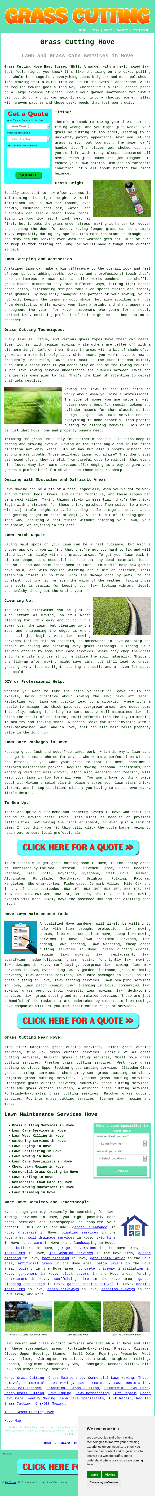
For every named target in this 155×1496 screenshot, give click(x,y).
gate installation (107, 1258)
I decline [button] (110, 1474)
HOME (82, 30)
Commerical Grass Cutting (72, 1388)
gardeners (27, 1274)
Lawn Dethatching (92, 1393)
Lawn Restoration (131, 1383)
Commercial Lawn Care (126, 1388)
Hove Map (12, 1421)
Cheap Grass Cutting (24, 1393)
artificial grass (35, 1263)
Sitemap (7, 1453)
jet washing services (71, 1253)
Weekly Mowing (41, 1398)
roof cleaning (55, 1258)
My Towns (10, 1482)
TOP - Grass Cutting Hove (29, 1412)
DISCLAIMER (141, 30)
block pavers (75, 1274)
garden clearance (89, 1227)
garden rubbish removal (90, 1284)
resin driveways (63, 1289)
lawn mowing (129, 1099)
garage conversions (77, 1248)
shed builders (18, 1248)
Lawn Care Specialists (82, 1398)
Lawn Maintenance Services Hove (50, 1114)
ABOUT (108, 30)
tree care (32, 1243)
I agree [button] (94, 1474)
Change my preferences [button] (104, 1482)
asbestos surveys (118, 1289)
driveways (27, 1232)
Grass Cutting (30, 1378)
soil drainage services (51, 1238)
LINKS (95, 30)
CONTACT (122, 30)
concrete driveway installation (111, 1269)
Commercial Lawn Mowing (111, 1378)
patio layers (110, 1263)
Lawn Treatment (93, 1383)
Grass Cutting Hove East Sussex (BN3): (42, 67)
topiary (25, 1269)
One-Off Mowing (49, 1404)
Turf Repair (124, 1393)
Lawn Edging (59, 1393)
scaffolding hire (71, 1279)
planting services (80, 1232)
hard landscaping (80, 1243)
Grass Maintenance (66, 1378)
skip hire (105, 1238)
